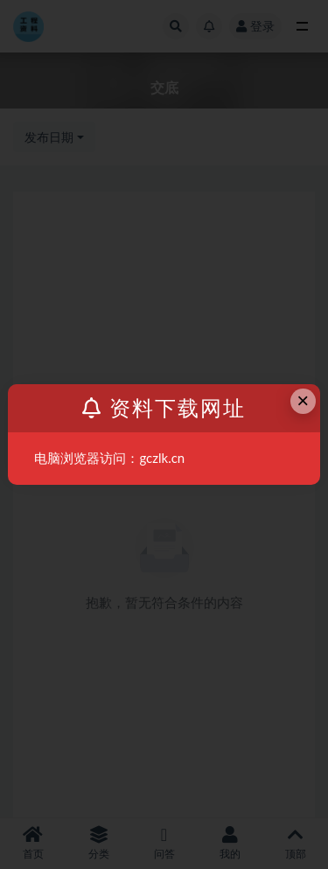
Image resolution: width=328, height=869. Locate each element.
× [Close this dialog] (303, 400)
